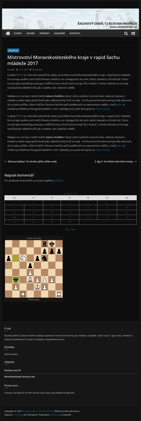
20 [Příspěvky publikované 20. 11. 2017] (14, 217)
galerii (119, 104)
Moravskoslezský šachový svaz (19, 376)
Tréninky (44, 33)
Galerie (30, 33)
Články (18, 33)
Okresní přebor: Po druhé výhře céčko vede (30, 161)
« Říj (67, 229)
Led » (73, 229)
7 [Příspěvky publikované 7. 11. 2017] (33, 207)
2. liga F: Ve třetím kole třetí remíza (116, 161)
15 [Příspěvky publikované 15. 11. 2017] (52, 212)
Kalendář (59, 33)
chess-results (102, 108)
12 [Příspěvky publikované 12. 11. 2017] (127, 207)
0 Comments (36, 69)
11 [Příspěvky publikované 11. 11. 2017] (107, 207)
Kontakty (75, 33)
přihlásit (58, 180)
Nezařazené (13, 50)
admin (12, 69)
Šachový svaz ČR (12, 370)
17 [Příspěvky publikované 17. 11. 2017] (88, 212)
